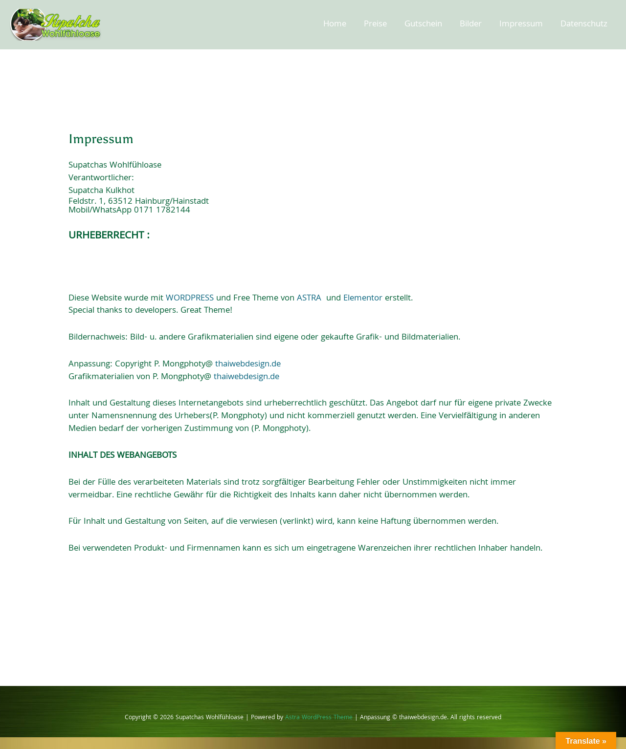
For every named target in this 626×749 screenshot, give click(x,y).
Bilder (471, 25)
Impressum (521, 25)
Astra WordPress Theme (319, 718)
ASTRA (309, 299)
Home (334, 25)
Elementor (362, 299)
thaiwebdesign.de (248, 365)
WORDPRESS (190, 299)
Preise (375, 25)
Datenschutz (583, 25)
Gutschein (423, 25)
